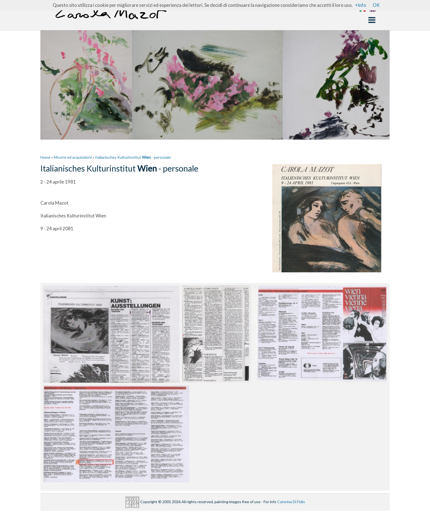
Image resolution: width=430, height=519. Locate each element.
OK (376, 5)
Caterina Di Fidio (291, 501)
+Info (360, 5)
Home (45, 157)
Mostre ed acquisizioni (73, 157)
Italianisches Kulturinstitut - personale (133, 157)
